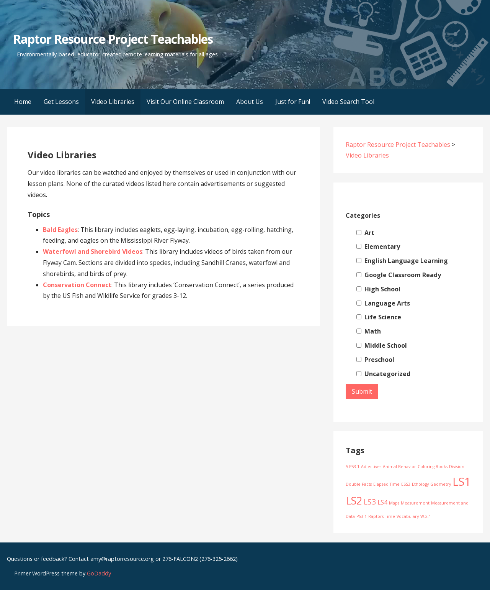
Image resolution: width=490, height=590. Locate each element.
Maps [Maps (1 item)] (394, 503)
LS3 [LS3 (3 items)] (370, 501)
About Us (249, 101)
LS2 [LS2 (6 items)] (354, 501)
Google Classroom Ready (398, 275)
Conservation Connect (77, 285)
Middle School (381, 345)
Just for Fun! (292, 101)
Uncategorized (383, 374)
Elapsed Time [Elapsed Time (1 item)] (386, 484)
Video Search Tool (348, 101)
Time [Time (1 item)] (390, 516)
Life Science (378, 317)
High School (378, 289)
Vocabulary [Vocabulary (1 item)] (408, 516)
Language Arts (383, 303)
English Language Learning (402, 260)
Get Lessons (61, 101)
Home (22, 101)
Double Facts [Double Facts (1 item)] (359, 484)
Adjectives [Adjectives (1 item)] (371, 466)
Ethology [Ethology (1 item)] (420, 484)
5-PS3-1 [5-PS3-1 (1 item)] (352, 466)
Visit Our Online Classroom (185, 101)
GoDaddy (99, 573)
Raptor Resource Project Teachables (113, 39)
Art (365, 232)
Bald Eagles (60, 229)
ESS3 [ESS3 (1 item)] (405, 484)
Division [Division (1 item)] (456, 466)
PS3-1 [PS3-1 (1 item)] (361, 516)
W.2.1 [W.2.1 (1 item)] (425, 516)
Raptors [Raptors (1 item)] (376, 516)
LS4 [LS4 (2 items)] (382, 502)
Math (368, 331)
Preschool (375, 359)
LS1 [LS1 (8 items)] (461, 481)
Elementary (378, 246)
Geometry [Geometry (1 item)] (440, 484)
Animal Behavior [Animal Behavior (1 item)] (399, 466)
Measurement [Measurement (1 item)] (415, 503)
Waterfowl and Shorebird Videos (92, 251)
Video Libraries (112, 101)
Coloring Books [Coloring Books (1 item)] (433, 466)
